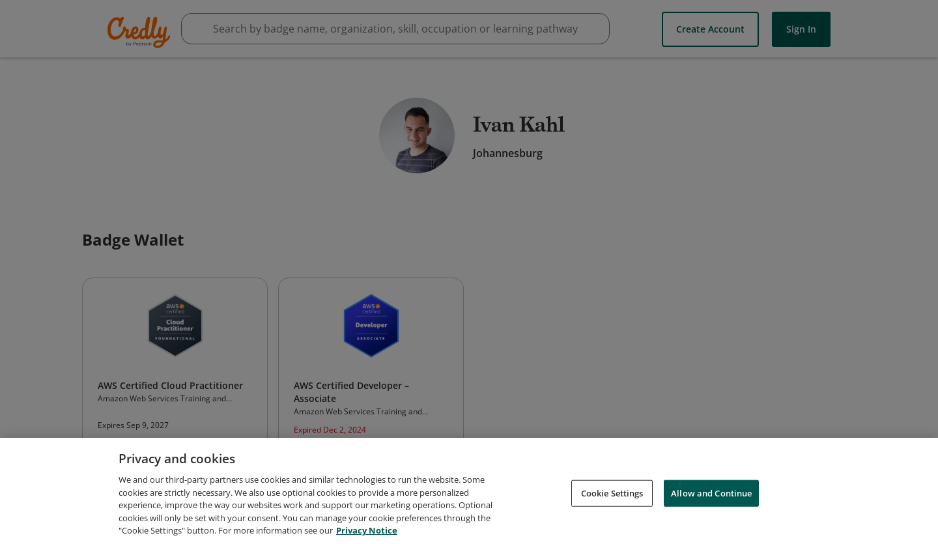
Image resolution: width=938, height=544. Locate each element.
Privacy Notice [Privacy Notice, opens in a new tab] (366, 531)
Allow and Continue (711, 494)
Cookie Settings (612, 494)
